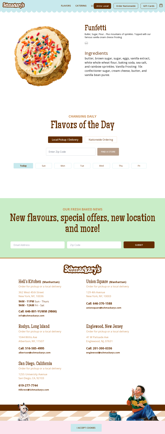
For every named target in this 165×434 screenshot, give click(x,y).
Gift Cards (148, 5)
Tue (82, 165)
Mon (63, 165)
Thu (121, 165)
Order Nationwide (125, 5)
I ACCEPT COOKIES (86, 427)
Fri (139, 165)
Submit (139, 244)
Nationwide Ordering (101, 139)
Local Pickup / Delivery (65, 139)
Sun (44, 165)
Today (23, 165)
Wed (101, 165)
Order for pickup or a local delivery (40, 286)
